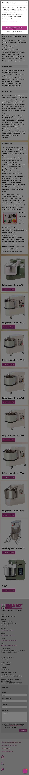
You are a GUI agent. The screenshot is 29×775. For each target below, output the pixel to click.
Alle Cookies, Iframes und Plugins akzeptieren (14, 28)
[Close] (26, 2)
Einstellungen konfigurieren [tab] (14, 31)
